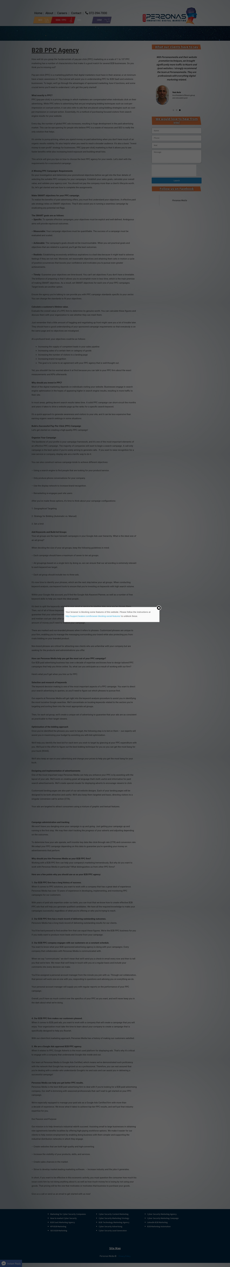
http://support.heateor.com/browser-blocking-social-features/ (95, 616)
